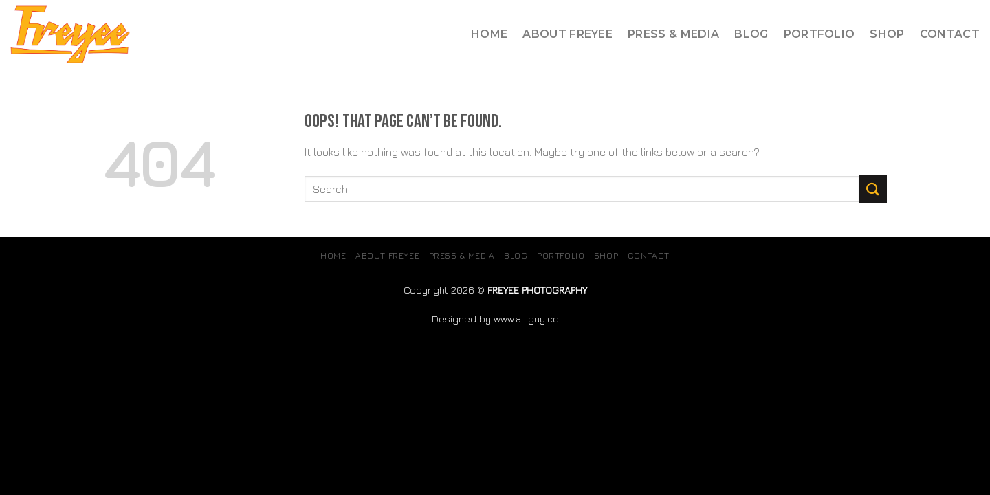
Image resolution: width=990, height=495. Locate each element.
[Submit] (873, 188)
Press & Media (673, 34)
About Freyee (567, 34)
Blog (751, 34)
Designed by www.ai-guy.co (495, 318)
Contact (950, 34)
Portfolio (819, 34)
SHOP (887, 34)
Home (489, 34)
